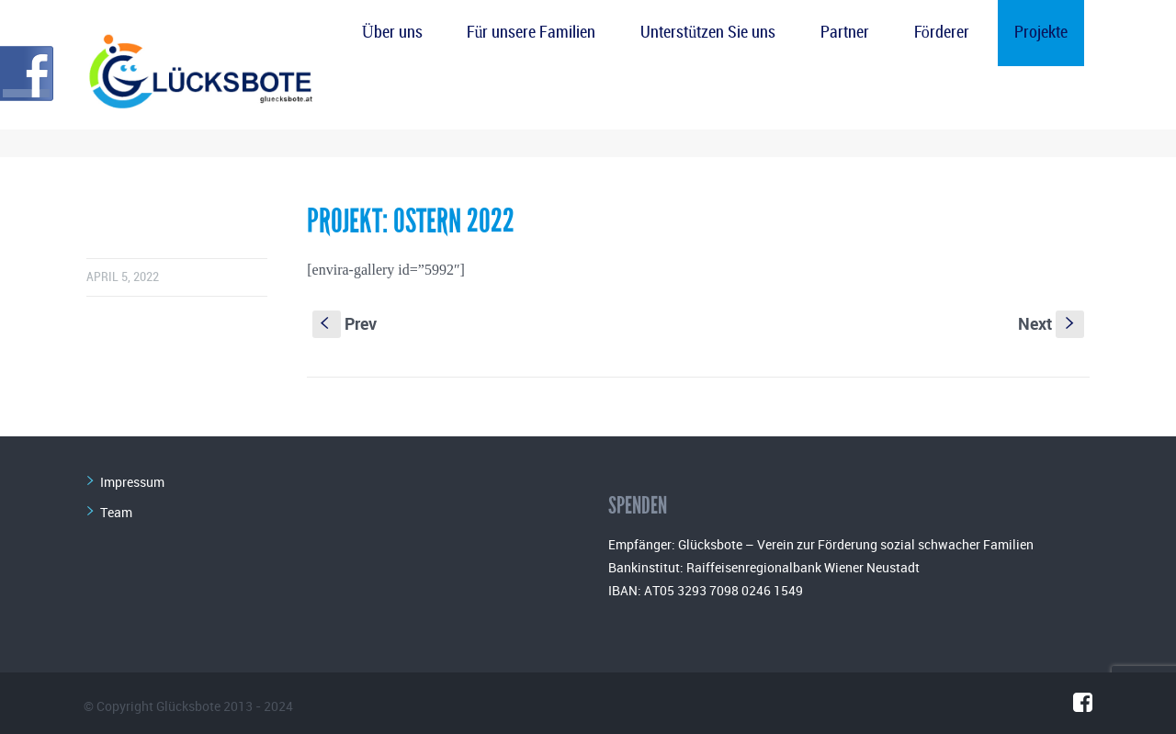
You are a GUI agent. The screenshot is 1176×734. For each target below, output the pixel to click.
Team (116, 512)
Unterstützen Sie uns (707, 32)
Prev (344, 323)
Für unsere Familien (531, 32)
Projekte (1041, 32)
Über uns (392, 32)
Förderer (941, 32)
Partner (844, 32)
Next (1051, 323)
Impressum (132, 482)
